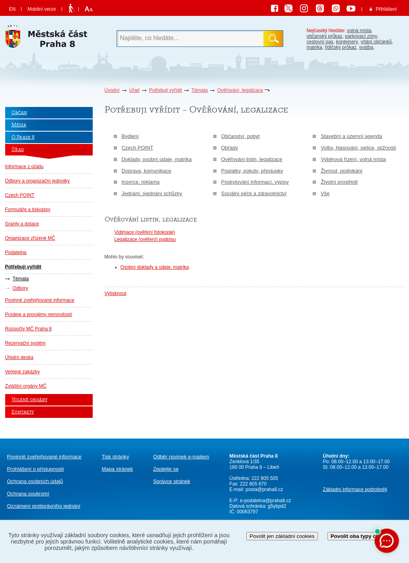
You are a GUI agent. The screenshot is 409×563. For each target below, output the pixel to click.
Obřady (229, 148)
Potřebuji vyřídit (165, 90)
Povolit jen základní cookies (282, 536)
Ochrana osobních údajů (35, 481)
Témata (199, 90)
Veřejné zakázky (22, 372)
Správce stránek (171, 481)
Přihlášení (386, 9)
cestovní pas (320, 42)
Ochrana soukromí (28, 494)
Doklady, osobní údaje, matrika (157, 159)
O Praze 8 (23, 137)
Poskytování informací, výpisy (255, 182)
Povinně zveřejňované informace (39, 300)
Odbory (20, 288)
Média (19, 125)
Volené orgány (29, 399)
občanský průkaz (325, 36)
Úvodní (112, 90)
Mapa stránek (117, 469)
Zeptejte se (166, 469)
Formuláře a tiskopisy (28, 209)
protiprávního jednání (43, 506)
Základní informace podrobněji (355, 489)
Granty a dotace (22, 224)
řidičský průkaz (340, 47)
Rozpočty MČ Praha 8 (28, 329)
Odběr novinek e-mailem (181, 457)
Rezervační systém (25, 343)
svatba (366, 47)
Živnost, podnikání (341, 171)
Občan (19, 112)
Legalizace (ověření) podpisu (145, 239)
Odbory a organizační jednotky (37, 181)
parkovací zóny (361, 36)
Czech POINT (20, 195)
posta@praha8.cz (264, 489)
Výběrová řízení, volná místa (353, 159)
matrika (314, 47)
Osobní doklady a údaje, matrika (155, 267)
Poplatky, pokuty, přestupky (252, 171)
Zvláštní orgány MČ (26, 386)
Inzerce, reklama (141, 182)
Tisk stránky (115, 457)
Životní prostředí (339, 182)
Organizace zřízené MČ (30, 238)
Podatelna (16, 252)
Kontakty (23, 412)
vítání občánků (376, 42)
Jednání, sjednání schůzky (152, 193)
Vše (325, 193)
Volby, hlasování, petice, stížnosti (358, 148)
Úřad (134, 90)
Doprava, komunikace (146, 171)
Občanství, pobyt (240, 136)
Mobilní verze (41, 9)
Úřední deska (19, 357)
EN (12, 9)
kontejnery (347, 42)
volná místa (359, 30)
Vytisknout (116, 293)
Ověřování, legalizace (240, 90)
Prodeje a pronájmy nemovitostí (38, 314)
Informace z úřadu (24, 166)
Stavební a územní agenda (351, 136)
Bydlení (130, 136)
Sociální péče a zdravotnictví (253, 193)
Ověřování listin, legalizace (251, 159)
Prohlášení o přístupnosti (35, 469)
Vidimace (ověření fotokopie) (145, 232)
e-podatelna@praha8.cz (265, 500)
